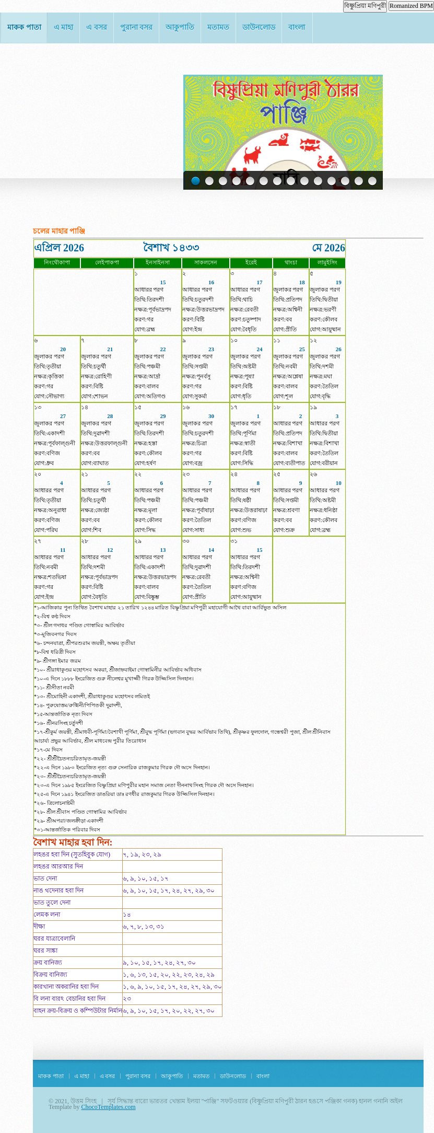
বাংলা (296, 27)
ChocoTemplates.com (108, 1107)
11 (330, 182)
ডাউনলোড (258, 27)
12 (344, 182)
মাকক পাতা (24, 27)
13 (357, 182)
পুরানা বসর (136, 27)
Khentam (82, 83)
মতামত (218, 27)
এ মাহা (64, 27)
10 (317, 182)
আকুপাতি (180, 27)
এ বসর (96, 27)
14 (371, 182)
